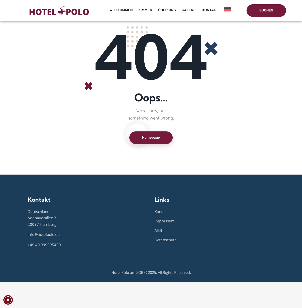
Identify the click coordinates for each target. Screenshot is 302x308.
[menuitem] (227, 11)
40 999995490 (48, 244)
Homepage (151, 137)
